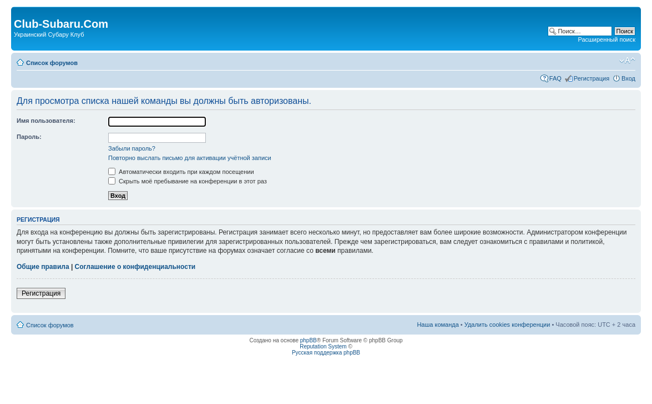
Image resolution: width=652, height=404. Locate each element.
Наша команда (437, 324)
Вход (628, 78)
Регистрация (591, 78)
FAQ (555, 78)
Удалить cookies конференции (507, 324)
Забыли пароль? (131, 148)
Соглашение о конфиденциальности (135, 267)
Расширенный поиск (606, 39)
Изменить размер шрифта (627, 61)
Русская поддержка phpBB (326, 353)
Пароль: (29, 136)
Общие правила (43, 267)
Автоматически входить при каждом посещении (181, 171)
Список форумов (52, 62)
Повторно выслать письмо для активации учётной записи (189, 157)
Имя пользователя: (46, 120)
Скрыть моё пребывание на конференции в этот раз (187, 181)
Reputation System (323, 346)
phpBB (308, 340)
